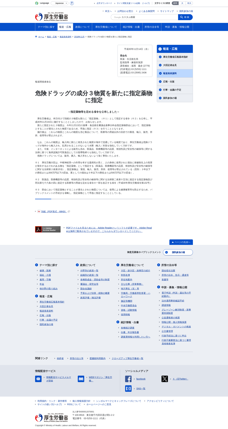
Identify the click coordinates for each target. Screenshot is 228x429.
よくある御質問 (147, 11)
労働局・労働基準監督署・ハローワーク (135, 294)
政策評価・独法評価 (90, 297)
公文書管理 (167, 330)
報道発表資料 (170, 73)
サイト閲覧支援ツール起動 (128, 3)
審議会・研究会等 (89, 283)
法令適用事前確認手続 (173, 300)
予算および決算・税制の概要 (95, 292)
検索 (187, 17)
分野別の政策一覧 (89, 270)
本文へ (108, 11)
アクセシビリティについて (160, 400)
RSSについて (74, 403)
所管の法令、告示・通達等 (175, 274)
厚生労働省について (132, 264)
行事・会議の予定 (172, 90)
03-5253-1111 (91, 417)
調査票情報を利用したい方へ (135, 336)
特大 (189, 3)
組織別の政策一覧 (89, 274)
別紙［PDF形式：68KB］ (54, 211)
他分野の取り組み (49, 288)
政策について (88, 264)
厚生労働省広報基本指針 (175, 57)
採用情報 (125, 314)
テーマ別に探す (49, 264)
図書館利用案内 (97, 357)
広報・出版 (168, 81)
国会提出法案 (168, 270)
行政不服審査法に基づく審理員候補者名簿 (176, 341)
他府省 (60, 357)
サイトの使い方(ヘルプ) (50, 403)
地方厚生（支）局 (130, 288)
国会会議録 (86, 288)
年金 (42, 283)
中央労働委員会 (129, 305)
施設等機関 (126, 300)
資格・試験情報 (129, 309)
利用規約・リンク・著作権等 (52, 400)
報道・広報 (170, 48)
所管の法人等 (76, 357)
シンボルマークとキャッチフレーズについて (118, 400)
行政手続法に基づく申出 (174, 335)
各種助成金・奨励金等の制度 (95, 279)
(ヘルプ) (146, 3)
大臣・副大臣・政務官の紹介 (135, 270)
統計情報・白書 (130, 321)
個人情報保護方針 (81, 400)
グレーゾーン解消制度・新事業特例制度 (176, 311)
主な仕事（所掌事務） (132, 283)
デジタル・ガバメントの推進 (176, 326)
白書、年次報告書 (130, 331)
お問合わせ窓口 (125, 11)
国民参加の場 (186, 11)
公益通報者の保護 (171, 317)
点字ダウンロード (104, 3)
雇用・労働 (45, 279)
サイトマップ (167, 11)
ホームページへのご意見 (98, 403)
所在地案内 (126, 279)
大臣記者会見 (170, 65)
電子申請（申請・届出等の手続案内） (176, 294)
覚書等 (165, 279)
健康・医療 (45, 270)
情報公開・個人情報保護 (174, 321)
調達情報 (166, 304)
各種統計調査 (127, 327)
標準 (175, 3)
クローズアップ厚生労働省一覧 (127, 357)
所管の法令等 (169, 264)
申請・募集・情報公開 (174, 286)
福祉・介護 (45, 274)
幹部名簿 (125, 274)
